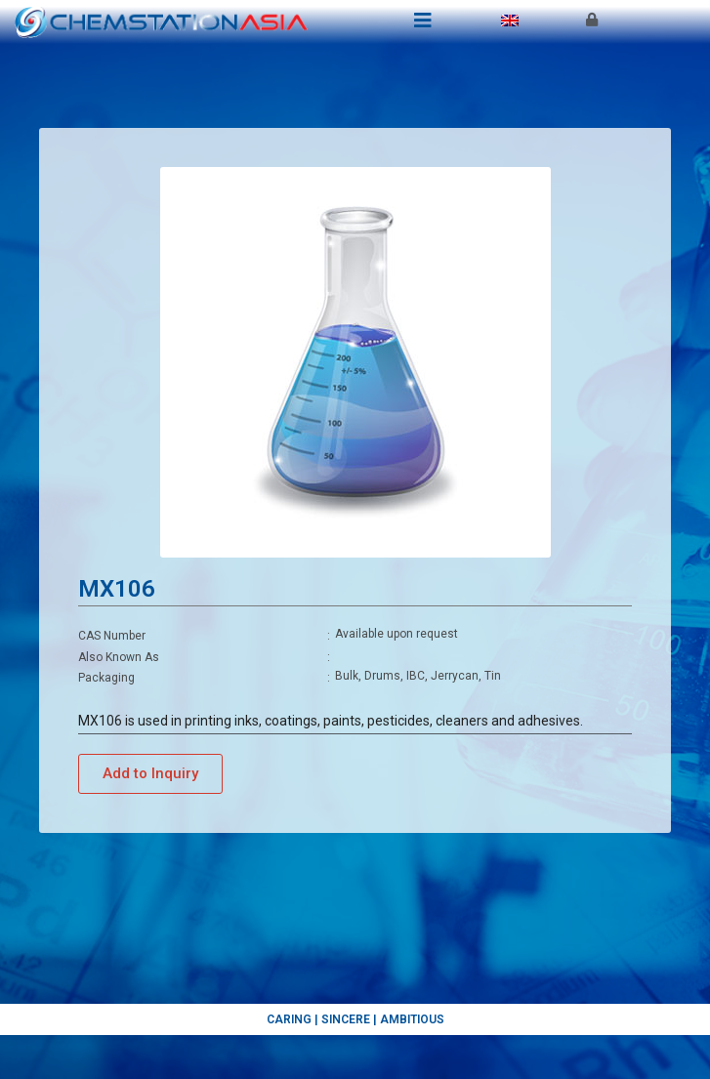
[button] (150, 774)
